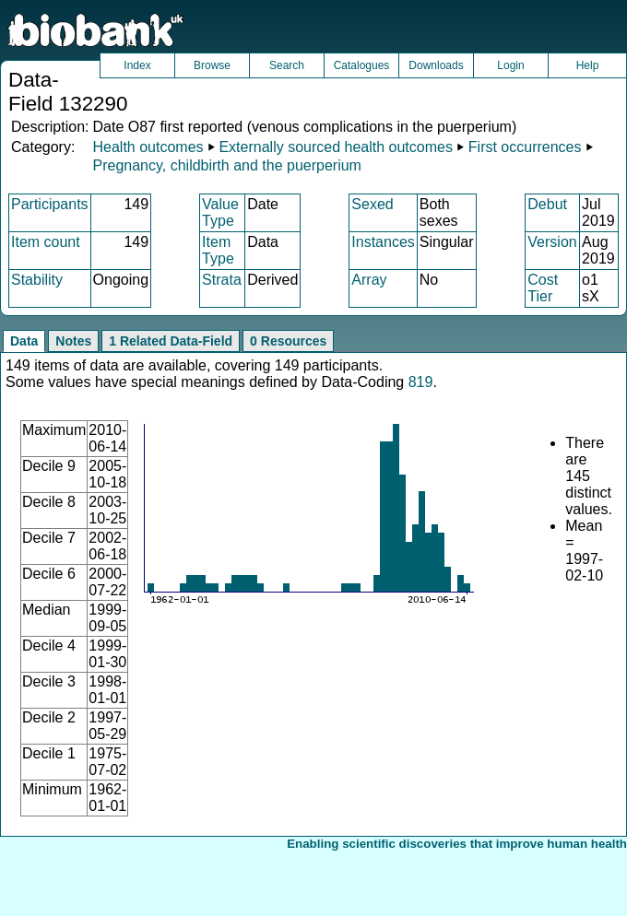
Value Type (220, 212)
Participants (50, 204)
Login (510, 65)
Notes (73, 341)
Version (551, 242)
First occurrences (525, 147)
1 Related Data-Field (170, 341)
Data (24, 341)
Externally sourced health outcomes (335, 147)
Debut (547, 204)
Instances (382, 242)
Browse (212, 65)
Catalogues (362, 65)
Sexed (372, 204)
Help (587, 65)
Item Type (218, 250)
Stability (37, 280)
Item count (45, 242)
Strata (222, 280)
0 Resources (288, 341)
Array (368, 280)
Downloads (435, 65)
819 (420, 382)
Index (137, 65)
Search (286, 65)
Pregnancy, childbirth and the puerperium (226, 165)
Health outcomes (147, 147)
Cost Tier (542, 288)
